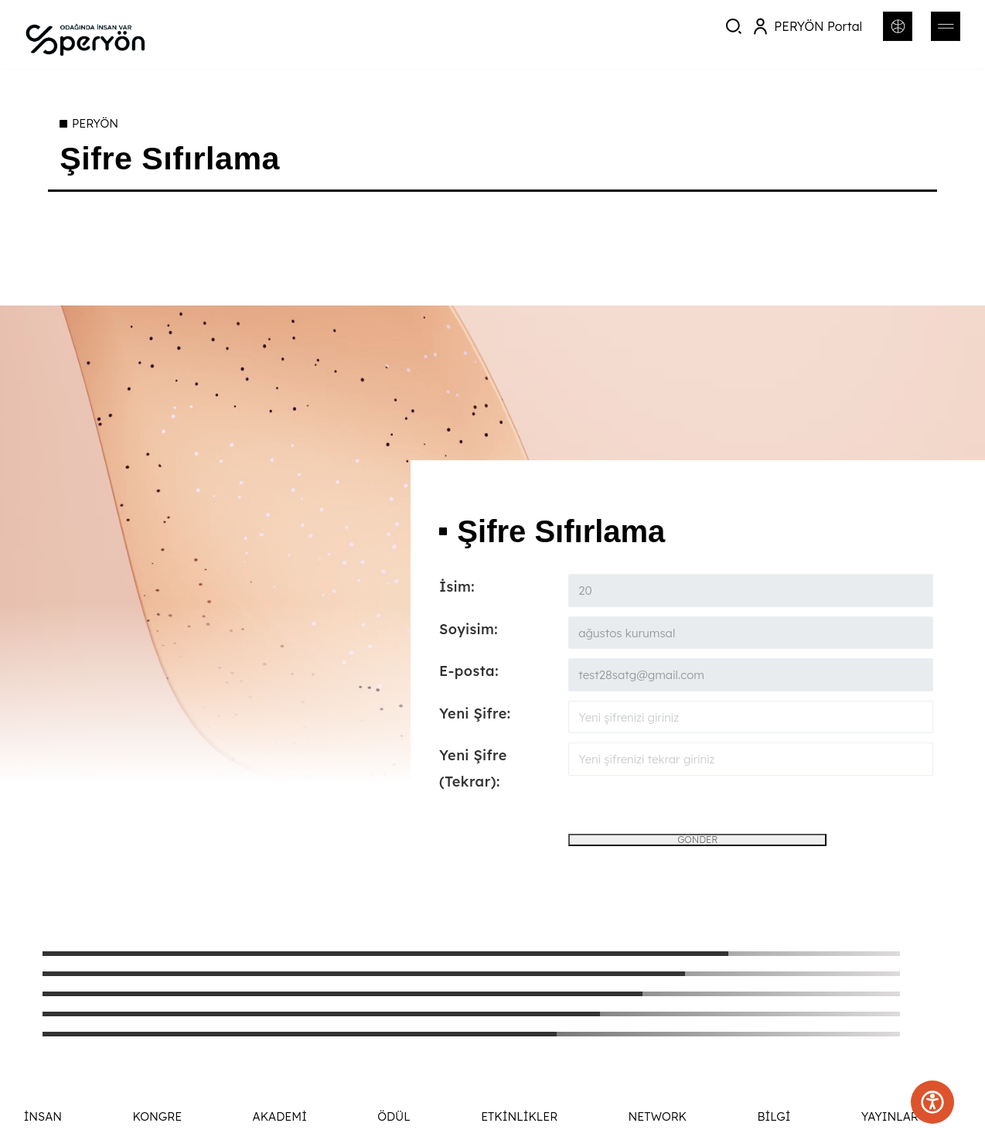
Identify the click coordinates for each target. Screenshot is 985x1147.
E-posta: (469, 671)
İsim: (457, 587)
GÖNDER (697, 839)
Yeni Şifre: (475, 713)
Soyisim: (468, 629)
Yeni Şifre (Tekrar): (473, 768)
